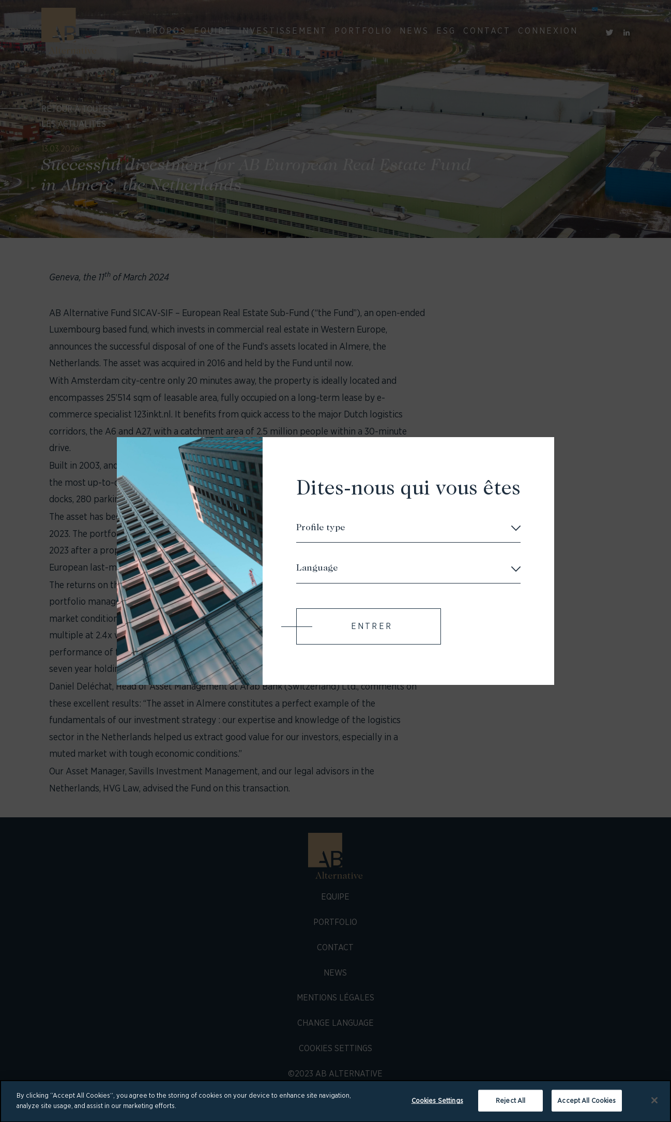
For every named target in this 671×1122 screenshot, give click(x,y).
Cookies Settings (437, 1105)
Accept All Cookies (586, 1105)
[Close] (654, 1105)
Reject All (510, 1105)
